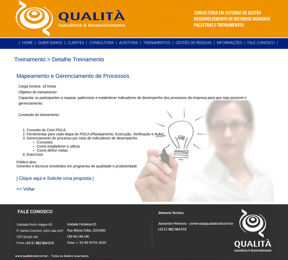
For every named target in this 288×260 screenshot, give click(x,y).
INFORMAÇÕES (229, 43)
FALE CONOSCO (261, 43)
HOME (27, 43)
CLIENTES (76, 43)
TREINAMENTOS (156, 43)
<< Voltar (26, 189)
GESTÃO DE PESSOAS (193, 43)
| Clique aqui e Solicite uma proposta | (55, 178)
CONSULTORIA (101, 43)
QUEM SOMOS (50, 43)
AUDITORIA (128, 43)
